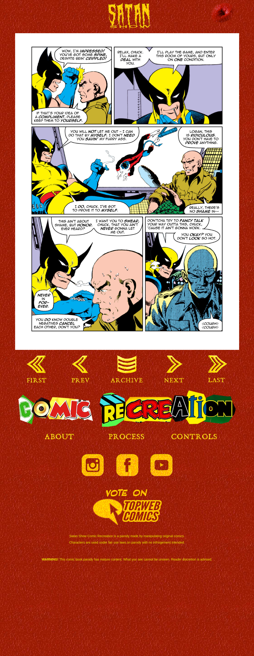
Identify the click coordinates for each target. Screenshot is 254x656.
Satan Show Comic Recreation (127, 17)
